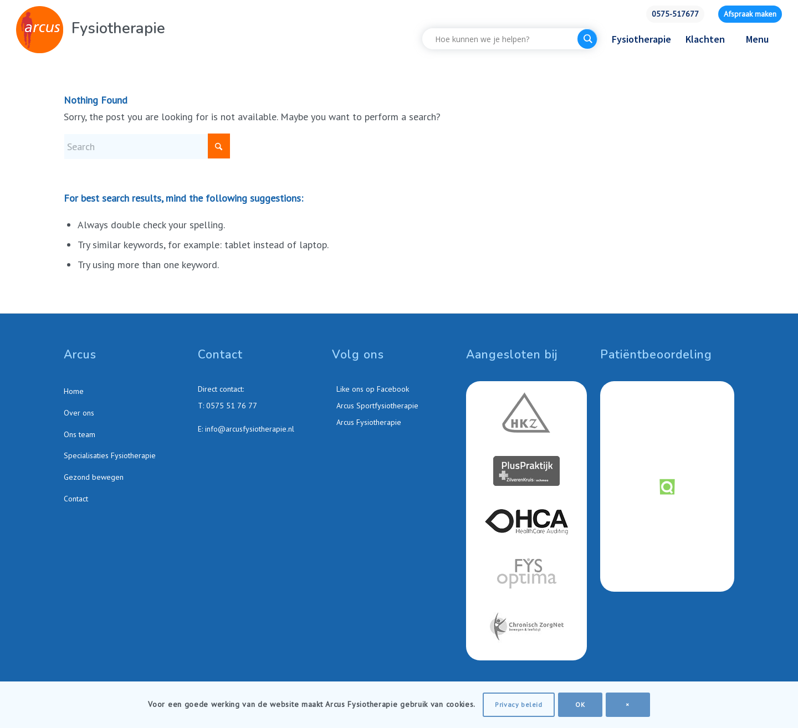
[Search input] (502, 39)
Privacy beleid (518, 704)
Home (74, 391)
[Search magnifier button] (587, 39)
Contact (76, 499)
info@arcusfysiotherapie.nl (249, 429)
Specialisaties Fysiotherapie (110, 455)
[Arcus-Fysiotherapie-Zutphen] (39, 29)
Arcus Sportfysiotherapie (376, 406)
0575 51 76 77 (231, 406)
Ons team (79, 434)
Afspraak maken (750, 14)
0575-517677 (675, 14)
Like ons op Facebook (371, 389)
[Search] (147, 147)
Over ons (79, 413)
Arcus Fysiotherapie (367, 422)
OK (580, 704)
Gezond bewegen (94, 477)
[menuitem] (675, 14)
